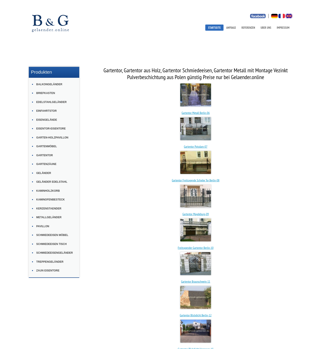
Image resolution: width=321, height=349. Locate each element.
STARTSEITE (214, 27)
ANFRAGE (231, 27)
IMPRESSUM (283, 27)
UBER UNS (266, 27)
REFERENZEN (248, 27)
